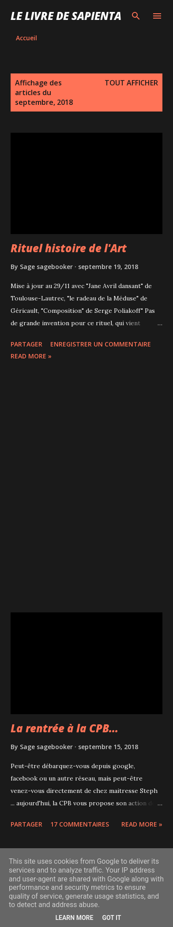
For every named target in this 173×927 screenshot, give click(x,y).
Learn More (74, 917)
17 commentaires (79, 824)
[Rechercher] (136, 16)
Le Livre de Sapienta (66, 15)
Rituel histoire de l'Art (69, 248)
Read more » (31, 356)
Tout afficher (131, 83)
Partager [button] (26, 344)
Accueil (26, 38)
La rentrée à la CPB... (64, 728)
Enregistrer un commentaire (100, 344)
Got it (111, 917)
